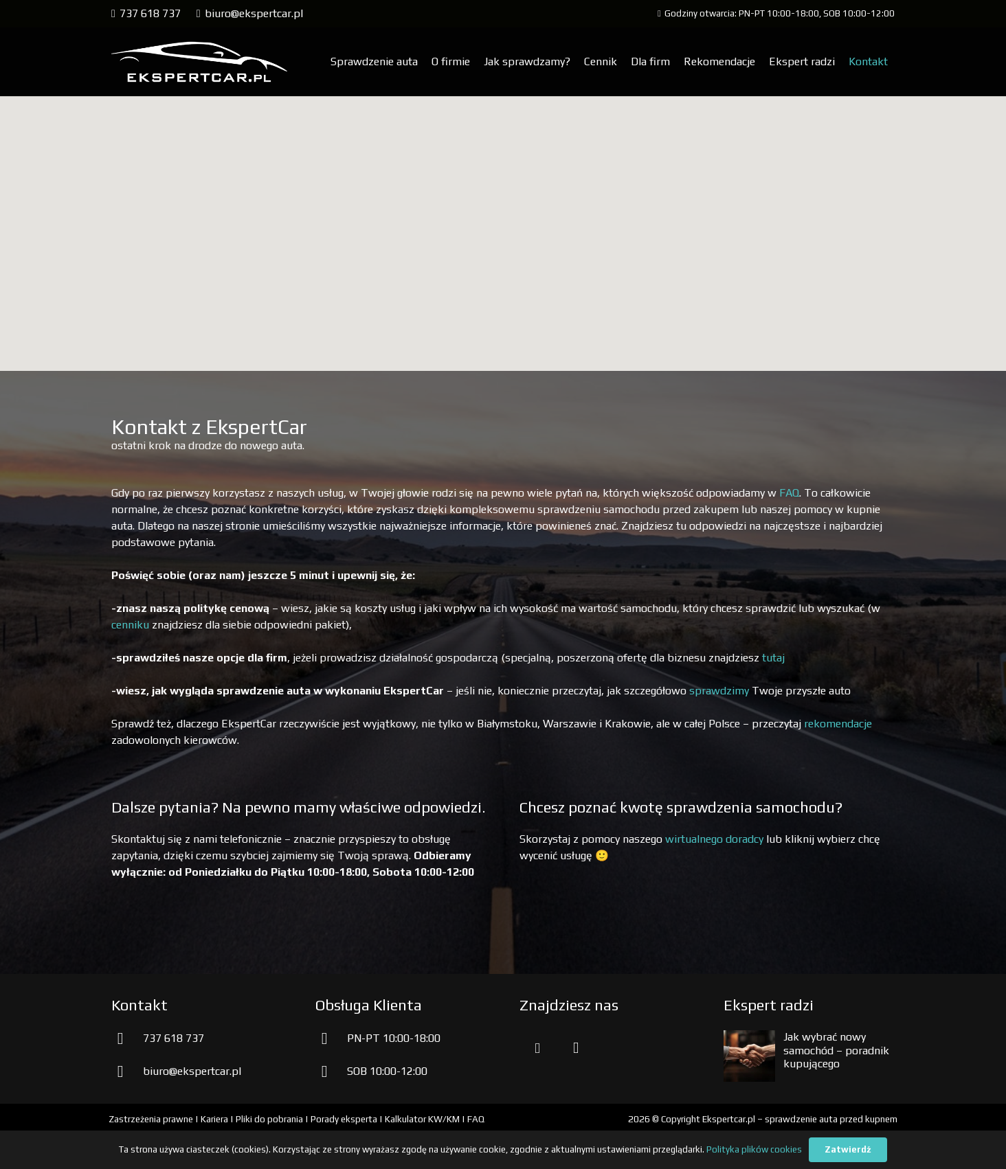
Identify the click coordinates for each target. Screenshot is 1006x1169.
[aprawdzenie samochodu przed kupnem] (199, 61)
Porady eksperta (344, 1119)
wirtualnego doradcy (714, 838)
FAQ (789, 492)
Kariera (214, 1119)
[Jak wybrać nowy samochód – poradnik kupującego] (749, 1038)
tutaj (773, 657)
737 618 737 (173, 1038)
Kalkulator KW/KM (422, 1119)
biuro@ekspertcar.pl (192, 1071)
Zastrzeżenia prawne (151, 1119)
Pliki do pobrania (269, 1119)
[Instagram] (576, 1048)
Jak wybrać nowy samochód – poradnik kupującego (836, 1049)
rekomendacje (838, 723)
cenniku (130, 624)
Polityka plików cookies (754, 1149)
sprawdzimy (719, 690)
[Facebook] (537, 1048)
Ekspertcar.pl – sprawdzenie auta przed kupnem (799, 1119)
